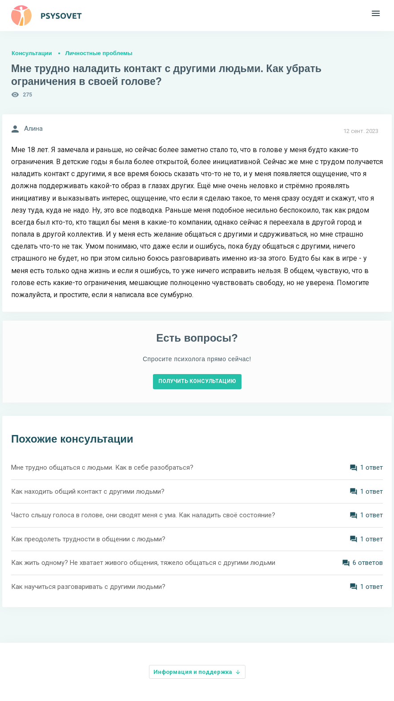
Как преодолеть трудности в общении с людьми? (88, 539)
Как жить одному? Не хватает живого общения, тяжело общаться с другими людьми (143, 563)
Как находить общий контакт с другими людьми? (88, 491)
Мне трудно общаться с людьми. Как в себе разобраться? (102, 467)
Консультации (32, 53)
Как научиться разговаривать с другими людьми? (88, 587)
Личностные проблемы (99, 53)
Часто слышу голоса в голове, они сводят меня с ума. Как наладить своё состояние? (143, 515)
